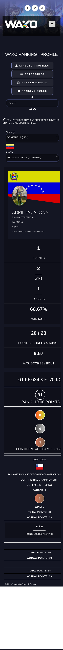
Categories (32, 74)
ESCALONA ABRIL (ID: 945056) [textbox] (24, 157)
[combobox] (32, 138)
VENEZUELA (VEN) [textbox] (17, 137)
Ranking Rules (32, 91)
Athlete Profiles (32, 65)
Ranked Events (32, 82)
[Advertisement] (31, 618)
